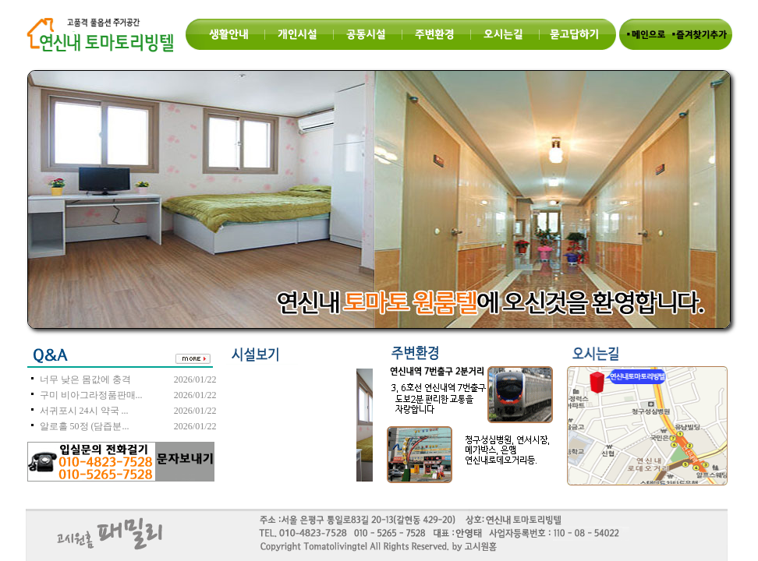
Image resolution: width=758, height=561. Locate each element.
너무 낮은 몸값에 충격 (85, 379)
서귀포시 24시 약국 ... (84, 410)
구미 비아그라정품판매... (91, 395)
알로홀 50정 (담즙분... (84, 426)
